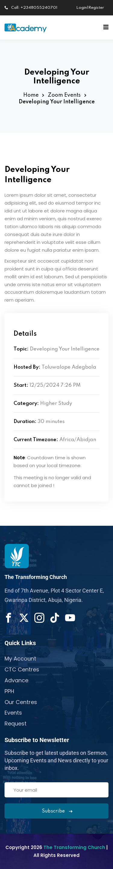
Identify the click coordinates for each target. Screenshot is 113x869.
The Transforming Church (74, 847)
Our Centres (21, 702)
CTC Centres (22, 669)
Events (13, 712)
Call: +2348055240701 (31, 8)
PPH (9, 691)
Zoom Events (64, 95)
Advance (16, 680)
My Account (20, 658)
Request (16, 723)
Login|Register (90, 8)
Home (31, 95)
